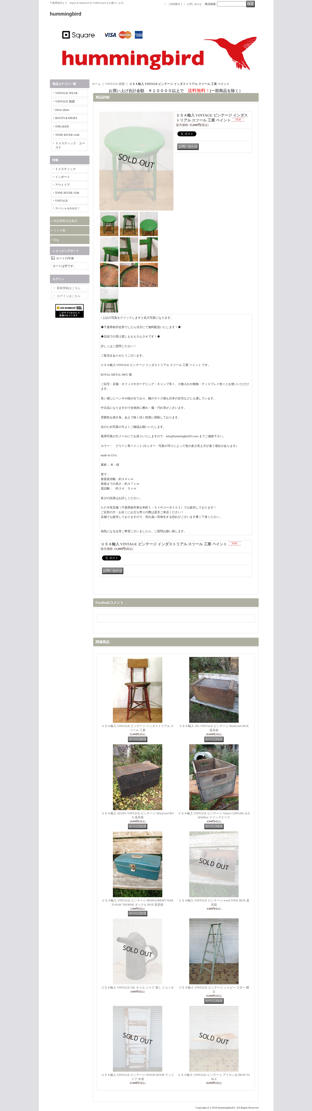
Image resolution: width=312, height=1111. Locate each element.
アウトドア (62, 185)
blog (56, 240)
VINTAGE (61, 200)
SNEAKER (62, 126)
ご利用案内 (174, 4)
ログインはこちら (69, 296)
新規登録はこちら (69, 288)
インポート (62, 177)
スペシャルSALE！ (67, 208)
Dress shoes (62, 110)
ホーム (96, 84)
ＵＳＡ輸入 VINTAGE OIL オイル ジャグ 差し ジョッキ (137, 987)
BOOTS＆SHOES (66, 118)
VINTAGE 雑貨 (65, 101)
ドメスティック (65, 169)
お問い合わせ (194, 4)
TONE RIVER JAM (67, 135)
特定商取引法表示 (65, 221)
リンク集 (59, 230)
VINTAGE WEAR (66, 93)
